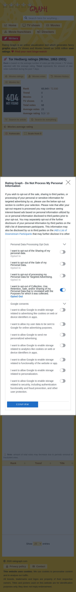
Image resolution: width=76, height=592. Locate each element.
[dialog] (38, 296)
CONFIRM (22, 404)
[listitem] (38, 244)
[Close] (69, 183)
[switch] (62, 252)
